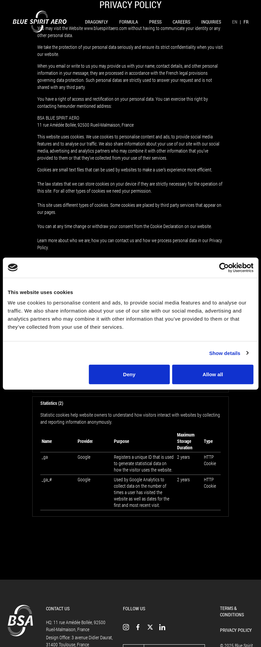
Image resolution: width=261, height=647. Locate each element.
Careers (181, 22)
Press (155, 22)
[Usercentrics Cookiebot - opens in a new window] (223, 267)
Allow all (213, 374)
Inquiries (211, 22)
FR (246, 22)
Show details (225, 353)
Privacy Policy (236, 630)
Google (84, 457)
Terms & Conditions (232, 611)
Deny (129, 374)
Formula (128, 22)
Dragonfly (96, 22)
